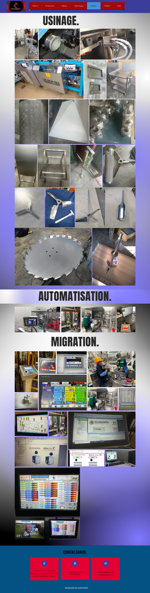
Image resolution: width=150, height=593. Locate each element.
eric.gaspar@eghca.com (105, 572)
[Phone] (75, 563)
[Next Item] (132, 320)
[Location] (44, 563)
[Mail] (106, 563)
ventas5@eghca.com (105, 575)
